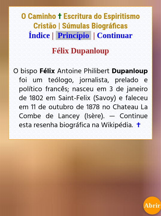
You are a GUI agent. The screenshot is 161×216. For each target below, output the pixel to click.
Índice (39, 35)
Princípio (73, 35)
